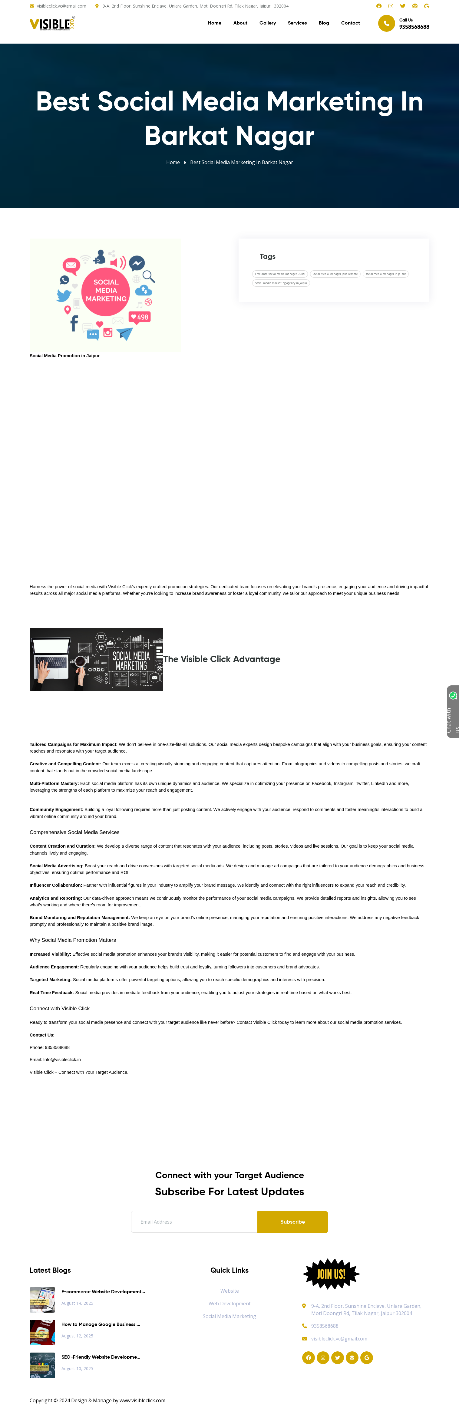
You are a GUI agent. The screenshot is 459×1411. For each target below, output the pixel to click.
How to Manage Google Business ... (100, 1324)
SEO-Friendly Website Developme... (100, 1357)
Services (297, 24)
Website (229, 1290)
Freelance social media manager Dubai (280, 274)
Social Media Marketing (229, 1316)
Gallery (267, 24)
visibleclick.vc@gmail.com (61, 6)
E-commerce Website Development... (103, 1292)
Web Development (230, 1303)
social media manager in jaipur (385, 274)
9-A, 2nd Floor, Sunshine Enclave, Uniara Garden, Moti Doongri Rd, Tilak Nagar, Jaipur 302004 (366, 1310)
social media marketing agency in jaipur (281, 283)
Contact (350, 24)
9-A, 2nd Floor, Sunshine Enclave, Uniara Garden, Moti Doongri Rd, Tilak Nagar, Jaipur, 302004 (196, 6)
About (240, 24)
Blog (324, 24)
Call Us (403, 24)
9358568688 (320, 1326)
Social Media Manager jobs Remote (335, 274)
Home (214, 24)
